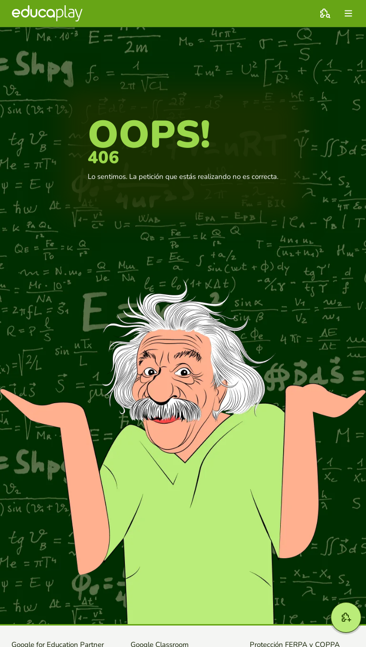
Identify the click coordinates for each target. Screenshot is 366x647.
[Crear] (346, 617)
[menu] (348, 13)
